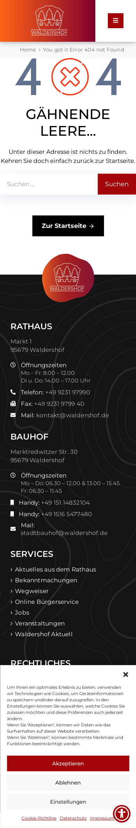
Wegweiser (32, 591)
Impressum (102, 818)
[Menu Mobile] (115, 20)
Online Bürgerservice (47, 601)
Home (28, 49)
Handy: (54, 502)
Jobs (22, 612)
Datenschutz (73, 818)
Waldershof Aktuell (44, 634)
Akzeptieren (68, 763)
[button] (125, 673)
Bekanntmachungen (46, 580)
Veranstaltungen (40, 623)
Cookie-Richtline (39, 818)
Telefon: (55, 392)
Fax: (52, 403)
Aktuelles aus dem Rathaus (55, 569)
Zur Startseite (68, 226)
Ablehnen (68, 782)
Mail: (65, 415)
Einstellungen (68, 801)
